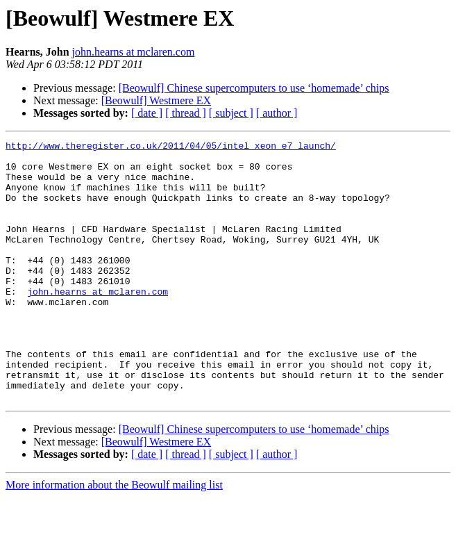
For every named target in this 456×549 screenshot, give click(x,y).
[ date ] (146, 113)
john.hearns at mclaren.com (133, 52)
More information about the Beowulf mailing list (114, 537)
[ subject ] (231, 113)
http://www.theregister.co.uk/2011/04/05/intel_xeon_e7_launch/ (171, 147)
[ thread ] (185, 113)
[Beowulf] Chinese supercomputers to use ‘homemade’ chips (254, 88)
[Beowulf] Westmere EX (156, 100)
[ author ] (277, 113)
